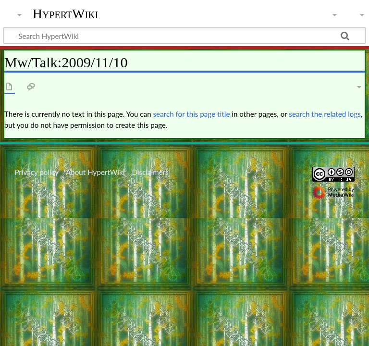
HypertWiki (65, 14)
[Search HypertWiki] (184, 35)
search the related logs (325, 114)
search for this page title (191, 114)
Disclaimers (150, 172)
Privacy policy (36, 172)
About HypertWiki (95, 172)
